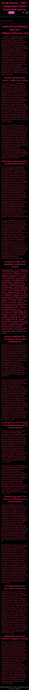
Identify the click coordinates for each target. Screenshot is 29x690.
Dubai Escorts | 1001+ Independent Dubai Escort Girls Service (14, 6)
